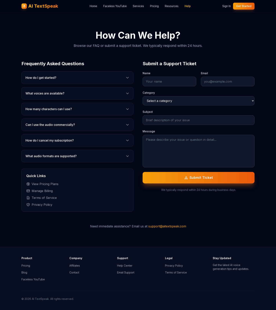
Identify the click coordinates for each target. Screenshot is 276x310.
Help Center (124, 265)
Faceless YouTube (115, 6)
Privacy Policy (39, 205)
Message (149, 131)
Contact (74, 272)
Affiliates (74, 265)
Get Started (243, 6)
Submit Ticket (198, 178)
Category (149, 92)
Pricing (154, 6)
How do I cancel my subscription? (77, 140)
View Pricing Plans (42, 184)
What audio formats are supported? (77, 156)
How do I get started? (77, 78)
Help (188, 6)
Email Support (125, 272)
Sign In (226, 6)
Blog (24, 272)
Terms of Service (41, 198)
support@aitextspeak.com (167, 226)
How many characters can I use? (77, 109)
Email (204, 73)
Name (146, 73)
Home (93, 6)
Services (138, 6)
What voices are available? (77, 93)
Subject (148, 111)
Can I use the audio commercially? (77, 125)
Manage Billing (39, 191)
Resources (171, 6)
